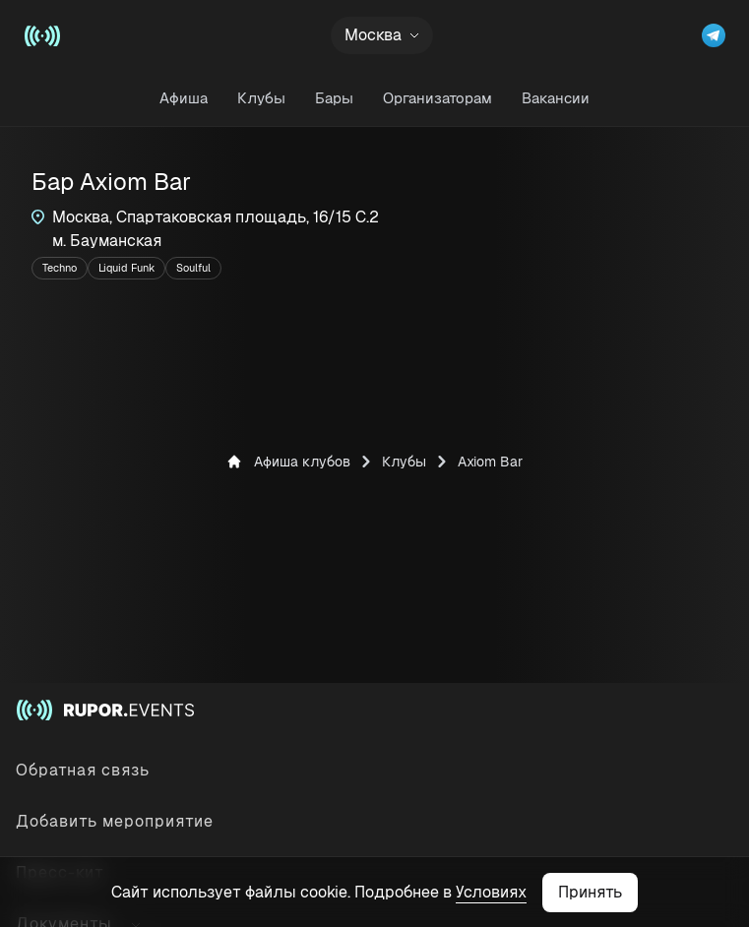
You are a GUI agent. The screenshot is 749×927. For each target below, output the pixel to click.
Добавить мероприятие (115, 821)
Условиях (491, 892)
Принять (590, 892)
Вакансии (556, 98)
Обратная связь (83, 770)
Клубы (261, 98)
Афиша (183, 98)
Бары (334, 98)
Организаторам (437, 98)
